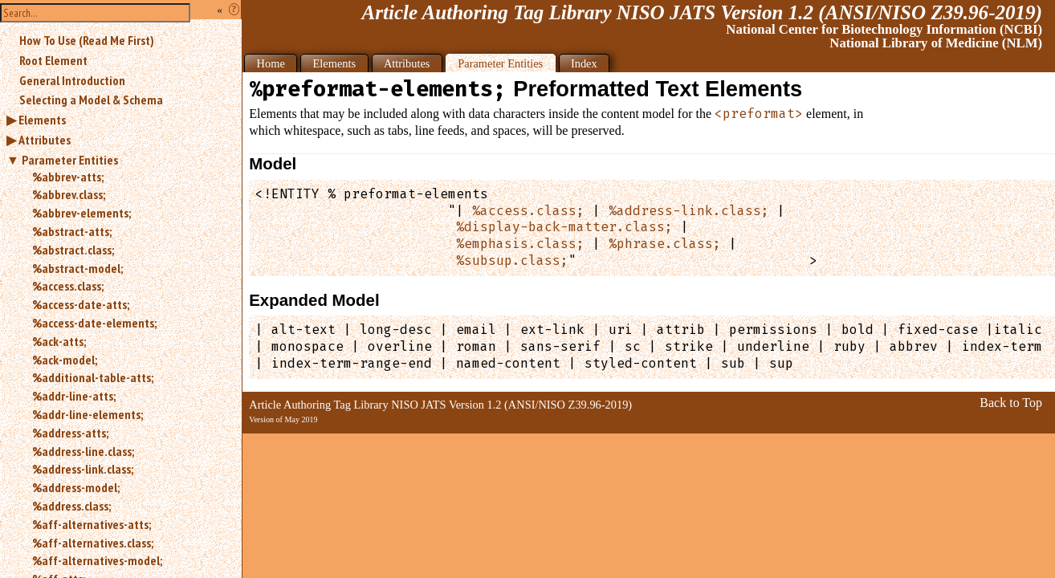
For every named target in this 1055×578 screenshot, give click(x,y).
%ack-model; (64, 360)
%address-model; (76, 487)
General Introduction (72, 80)
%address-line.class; (83, 451)
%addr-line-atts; (74, 396)
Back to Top (1011, 402)
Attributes (44, 140)
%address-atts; (70, 433)
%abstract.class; (73, 250)
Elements (42, 120)
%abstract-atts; (72, 231)
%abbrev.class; (68, 194)
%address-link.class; (82, 469)
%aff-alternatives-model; (97, 560)
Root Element (53, 60)
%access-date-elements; (94, 323)
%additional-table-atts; (92, 377)
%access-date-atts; (80, 304)
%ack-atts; (59, 341)
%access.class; (68, 286)
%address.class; (71, 506)
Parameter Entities (70, 160)
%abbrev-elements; (81, 213)
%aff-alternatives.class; (92, 543)
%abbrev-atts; (68, 177)
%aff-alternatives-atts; (91, 524)
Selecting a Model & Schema (91, 100)
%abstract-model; (77, 268)
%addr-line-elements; (87, 414)
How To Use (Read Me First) (86, 40)
